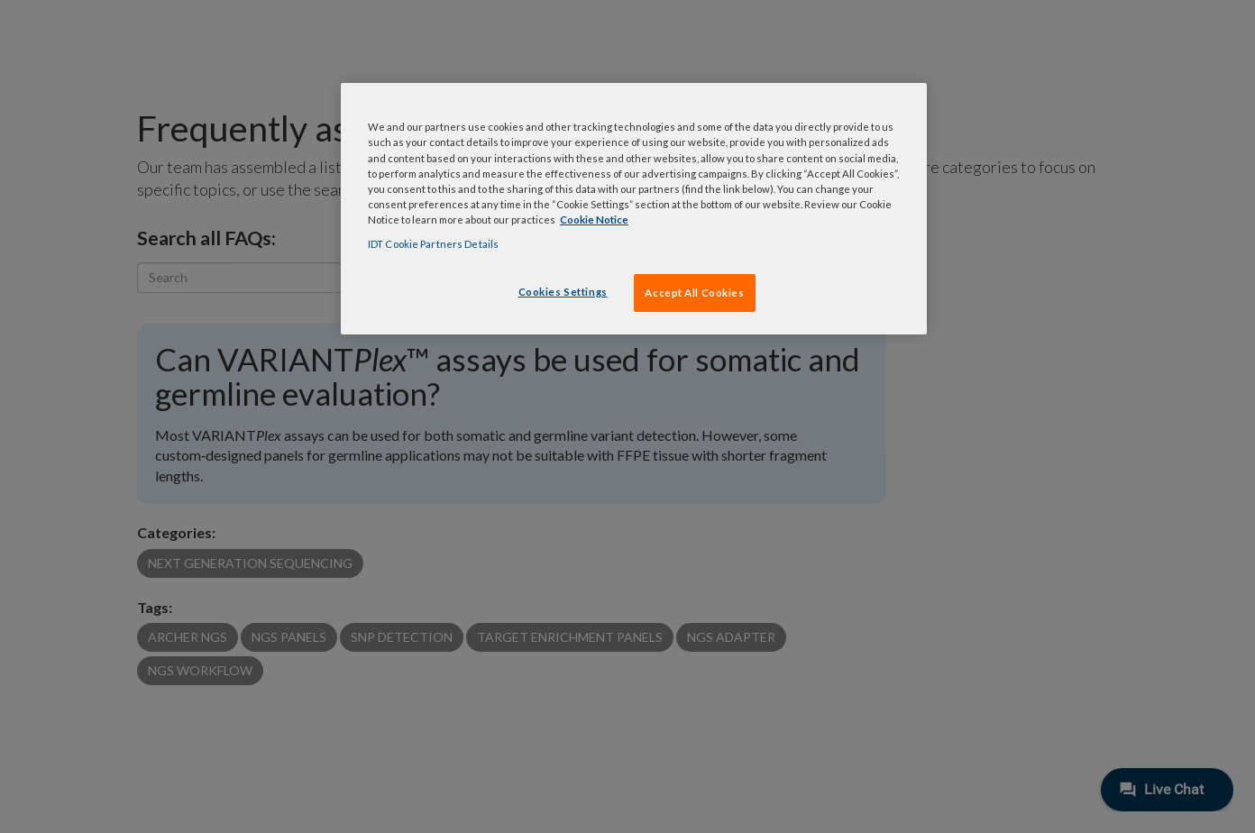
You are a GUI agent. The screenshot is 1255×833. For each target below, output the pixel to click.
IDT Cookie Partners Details (433, 244)
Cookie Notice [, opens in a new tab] (594, 219)
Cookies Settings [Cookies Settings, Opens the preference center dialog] (563, 292)
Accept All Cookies (694, 292)
